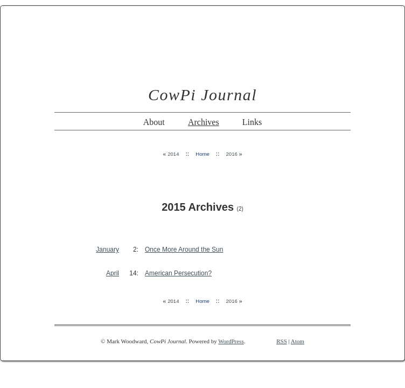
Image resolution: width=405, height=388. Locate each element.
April (112, 273)
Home (202, 154)
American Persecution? (178, 273)
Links (252, 122)
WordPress (230, 341)
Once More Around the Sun (184, 249)
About (154, 122)
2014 (173, 154)
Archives (203, 122)
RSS (281, 341)
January (107, 249)
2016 (231, 154)
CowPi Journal (202, 94)
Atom (297, 341)
